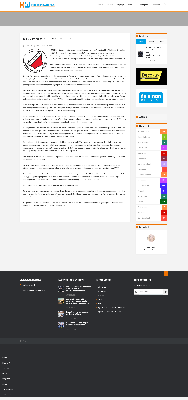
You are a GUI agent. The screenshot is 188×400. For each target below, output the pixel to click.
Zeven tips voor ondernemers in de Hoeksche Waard (79, 313)
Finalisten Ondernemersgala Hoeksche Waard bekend (77, 324)
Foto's (4, 374)
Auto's (4, 384)
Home (100, 5)
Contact (101, 295)
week (141, 42)
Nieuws (110, 5)
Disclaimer (102, 291)
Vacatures (156, 5)
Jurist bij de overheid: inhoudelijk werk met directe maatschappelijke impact (154, 52)
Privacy (100, 299)
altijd (162, 42)
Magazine (6, 379)
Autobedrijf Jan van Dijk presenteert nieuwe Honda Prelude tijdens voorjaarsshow (78, 302)
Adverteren (102, 287)
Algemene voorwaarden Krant (109, 312)
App (99, 303)
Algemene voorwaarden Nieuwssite (111, 307)
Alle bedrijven (142, 5)
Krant (130, 5)
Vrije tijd (120, 5)
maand (151, 42)
